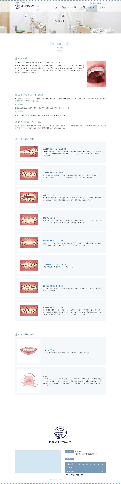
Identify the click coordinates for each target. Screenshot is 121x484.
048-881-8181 (98, 3)
